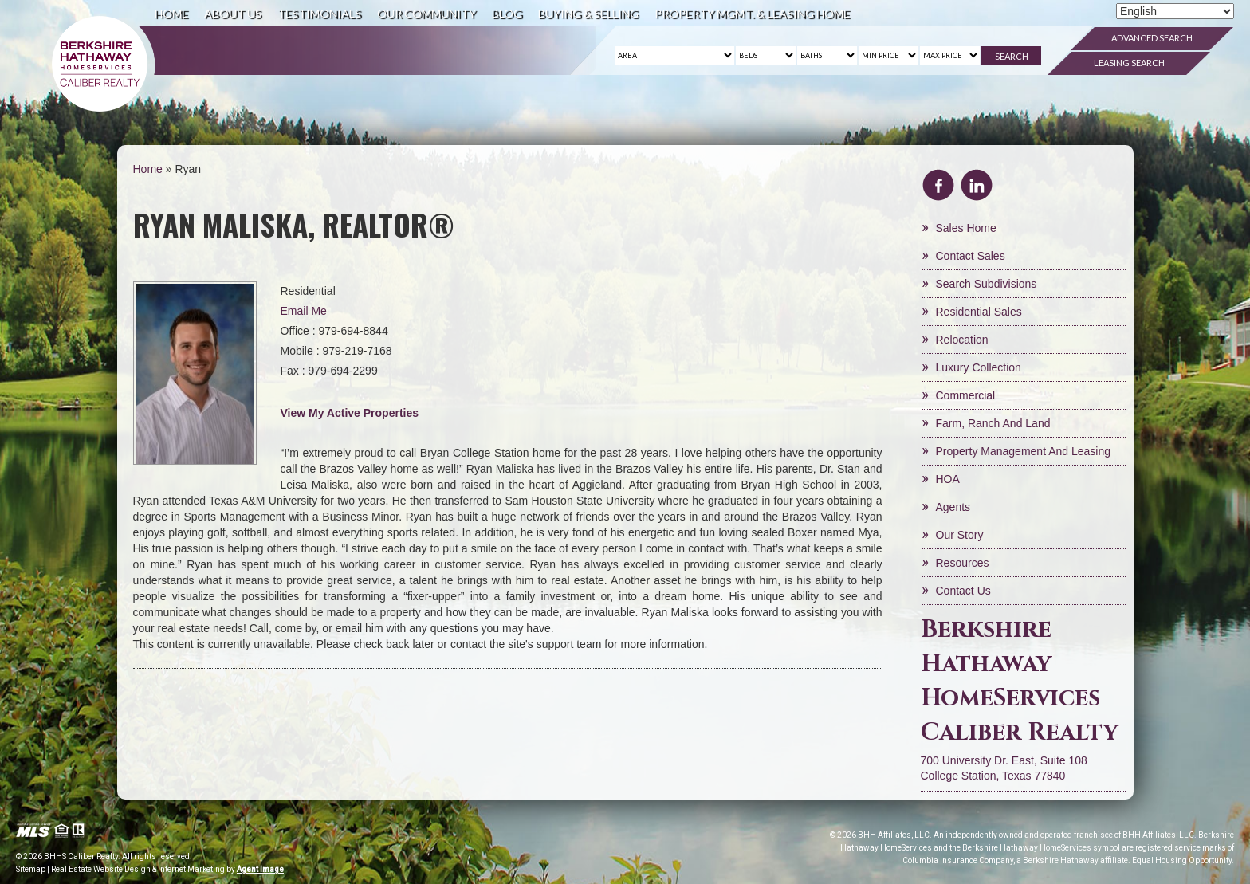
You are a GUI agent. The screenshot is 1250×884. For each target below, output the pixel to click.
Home (171, 13)
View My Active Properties (350, 413)
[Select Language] (1175, 11)
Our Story (960, 534)
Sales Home (966, 228)
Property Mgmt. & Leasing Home (752, 13)
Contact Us (963, 590)
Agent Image (260, 869)
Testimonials (319, 13)
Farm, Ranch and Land (993, 423)
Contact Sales (970, 255)
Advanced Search (1152, 38)
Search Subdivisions (986, 283)
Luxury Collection (978, 367)
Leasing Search (1129, 62)
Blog (507, 13)
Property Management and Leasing (1023, 451)
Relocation (962, 339)
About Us (232, 13)
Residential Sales (979, 311)
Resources (962, 562)
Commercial (966, 395)
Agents (953, 507)
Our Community (426, 13)
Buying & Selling (588, 13)
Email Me (304, 310)
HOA (948, 479)
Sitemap (30, 869)
